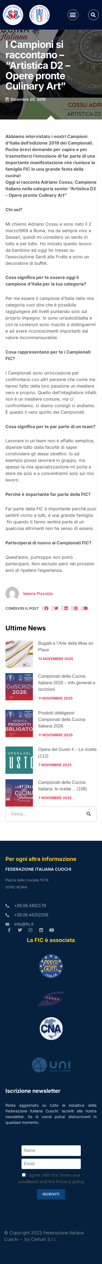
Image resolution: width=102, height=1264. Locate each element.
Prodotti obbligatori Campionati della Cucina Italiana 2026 (61, 719)
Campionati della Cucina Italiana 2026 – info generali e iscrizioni (66, 683)
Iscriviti (51, 1194)
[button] (72, 15)
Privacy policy (70, 1181)
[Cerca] (88, 814)
